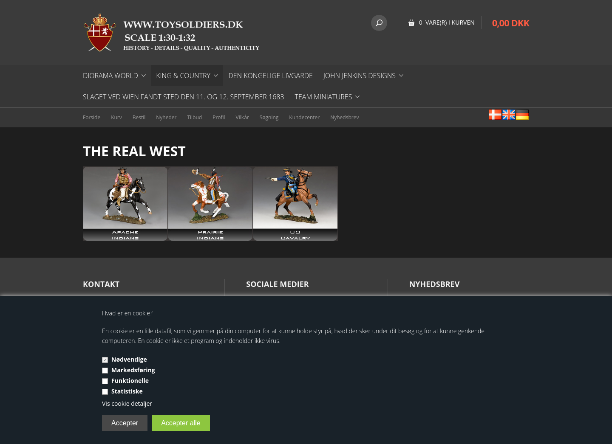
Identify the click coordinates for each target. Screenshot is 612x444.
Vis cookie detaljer (127, 403)
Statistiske (127, 391)
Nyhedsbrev (344, 117)
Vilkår (242, 117)
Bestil (139, 117)
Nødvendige (129, 359)
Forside (91, 117)
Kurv (116, 117)
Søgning (269, 117)
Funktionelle (130, 381)
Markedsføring (133, 370)
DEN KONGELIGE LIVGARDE (270, 75)
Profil (218, 117)
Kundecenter (304, 117)
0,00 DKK (510, 22)
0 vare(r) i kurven (447, 22)
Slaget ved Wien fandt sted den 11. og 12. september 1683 (183, 96)
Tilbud (194, 117)
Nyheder (166, 117)
